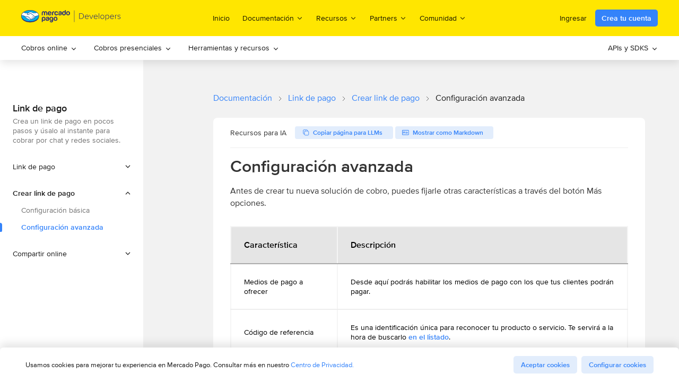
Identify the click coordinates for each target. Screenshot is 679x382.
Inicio (221, 18)
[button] (71, 193)
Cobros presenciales (132, 47)
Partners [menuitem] (388, 18)
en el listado (428, 337)
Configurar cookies (617, 365)
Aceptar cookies (545, 365)
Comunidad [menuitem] (443, 18)
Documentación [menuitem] (272, 18)
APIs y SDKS (633, 47)
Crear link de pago (386, 98)
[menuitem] (49, 48)
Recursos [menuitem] (336, 18)
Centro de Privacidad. (322, 365)
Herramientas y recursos (233, 47)
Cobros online (49, 47)
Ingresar (573, 18)
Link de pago (312, 98)
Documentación (242, 98)
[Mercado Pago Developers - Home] (71, 18)
